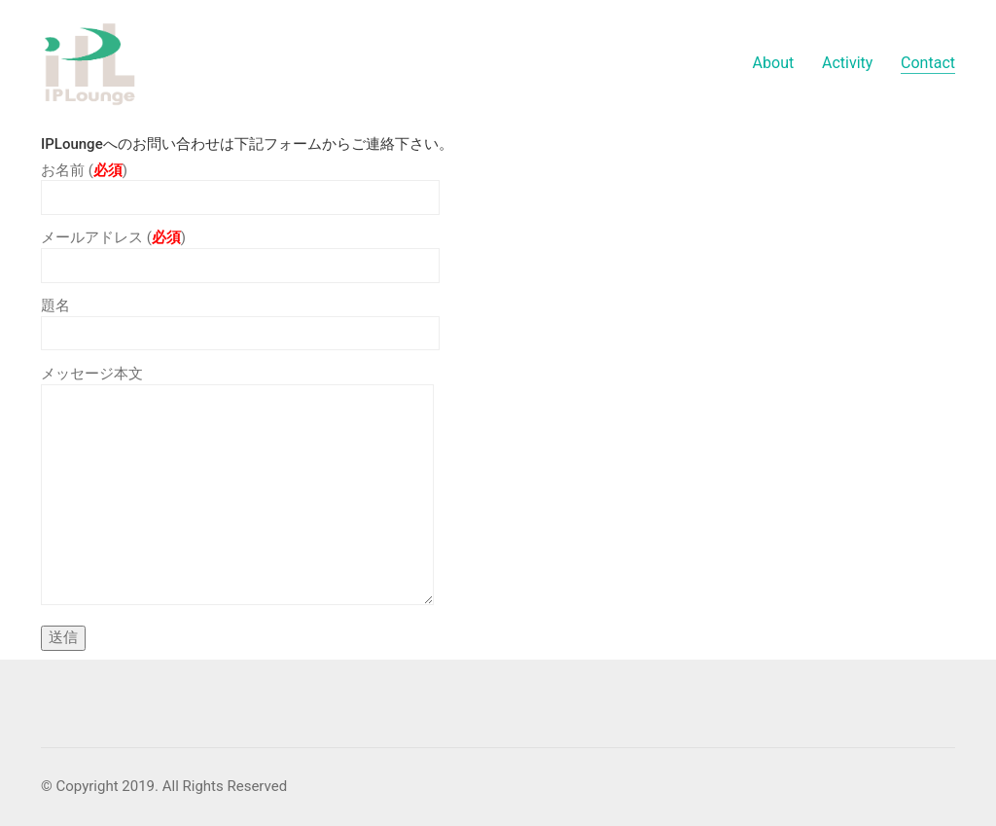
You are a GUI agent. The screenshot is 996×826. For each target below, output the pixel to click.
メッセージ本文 (237, 487)
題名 (240, 319)
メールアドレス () (240, 251)
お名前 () (240, 184)
